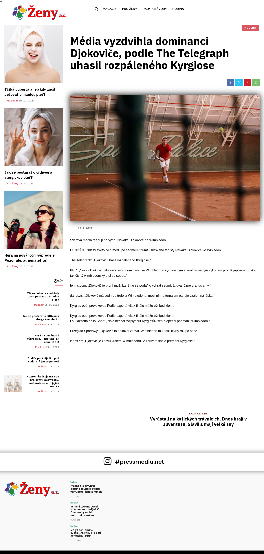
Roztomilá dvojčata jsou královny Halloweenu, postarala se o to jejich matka (43, 381)
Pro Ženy (12, 183)
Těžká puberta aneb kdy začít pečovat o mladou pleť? (29, 92)
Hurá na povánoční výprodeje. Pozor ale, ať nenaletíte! (30, 258)
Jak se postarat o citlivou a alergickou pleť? (28, 175)
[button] (96, 9)
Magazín (12, 100)
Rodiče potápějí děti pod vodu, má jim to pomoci (43, 360)
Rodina (41, 366)
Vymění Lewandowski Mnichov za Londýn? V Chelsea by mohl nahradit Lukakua (84, 511)
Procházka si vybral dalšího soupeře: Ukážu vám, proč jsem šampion (86, 488)
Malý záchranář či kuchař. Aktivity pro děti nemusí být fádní (85, 532)
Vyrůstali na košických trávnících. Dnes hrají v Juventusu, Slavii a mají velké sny (198, 421)
